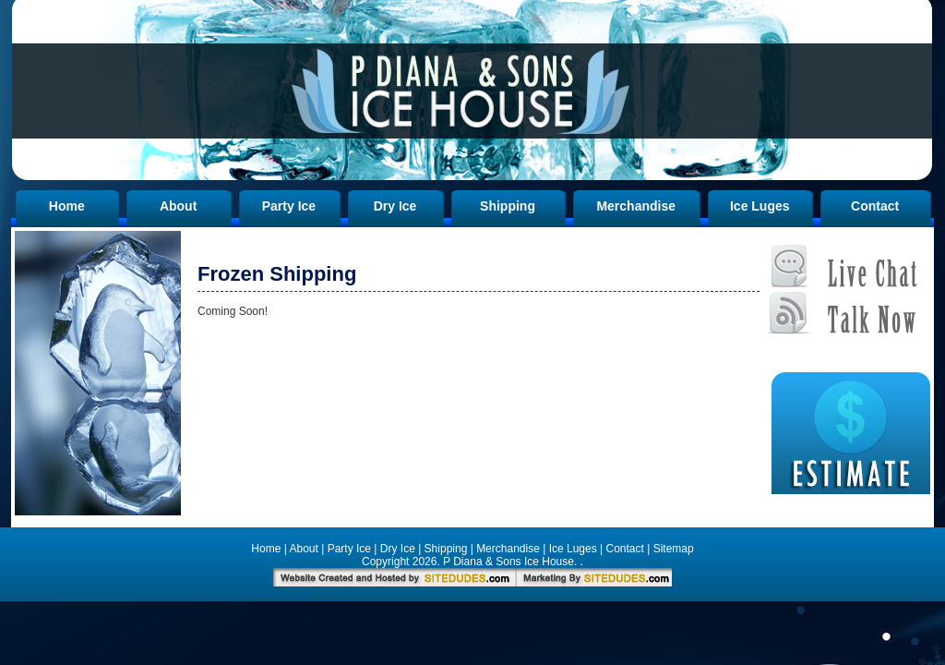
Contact (875, 206)
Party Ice (289, 206)
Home (67, 206)
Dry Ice (395, 206)
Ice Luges (760, 206)
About (178, 206)
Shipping (507, 206)
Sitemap (673, 548)
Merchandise (636, 206)
